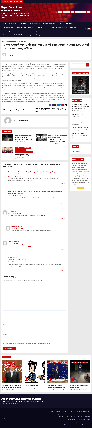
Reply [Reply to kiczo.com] (63, 270)
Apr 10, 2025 (18, 158)
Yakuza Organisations (66, 23)
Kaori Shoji (25, 141)
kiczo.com (11, 257)
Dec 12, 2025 (29, 388)
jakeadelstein (13, 54)
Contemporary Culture (7, 41)
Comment (6, 284)
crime (13, 362)
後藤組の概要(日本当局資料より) (25, 27)
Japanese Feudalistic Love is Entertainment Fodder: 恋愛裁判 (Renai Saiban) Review (80, 107)
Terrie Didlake (12, 242)
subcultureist (25, 158)
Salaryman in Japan (77, 114)
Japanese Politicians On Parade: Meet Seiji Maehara (56, 386)
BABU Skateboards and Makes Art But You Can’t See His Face (56, 141)
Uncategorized (29, 152)
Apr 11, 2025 (51, 143)
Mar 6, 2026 (7, 390)
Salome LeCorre (61, 390)
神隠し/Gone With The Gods (59, 27)
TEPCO (88, 12)
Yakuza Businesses (35, 23)
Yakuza (24, 41)
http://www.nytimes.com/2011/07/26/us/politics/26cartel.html (26, 215)
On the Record (63, 362)
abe (69, 12)
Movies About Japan (8, 366)
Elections (51, 362)
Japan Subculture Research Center (21, 398)
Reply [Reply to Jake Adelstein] (63, 234)
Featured (56, 362)
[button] (85, 29)
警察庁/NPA (73, 27)
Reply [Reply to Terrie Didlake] (63, 249)
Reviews (57, 137)
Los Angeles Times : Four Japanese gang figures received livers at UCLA (53, 31)
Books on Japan (19, 147)
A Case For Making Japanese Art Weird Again (23, 138)
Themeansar (30, 418)
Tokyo (72, 12)
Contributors (12, 23)
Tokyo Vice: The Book (42, 27)
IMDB (29, 246)
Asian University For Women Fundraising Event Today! (23, 156)
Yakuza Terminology (8, 27)
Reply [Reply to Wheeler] (63, 218)
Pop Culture (29, 135)
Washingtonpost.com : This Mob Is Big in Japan (16, 31)
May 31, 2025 (18, 141)
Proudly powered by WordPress (9, 418)
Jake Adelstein (78, 12)
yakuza (64, 12)
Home (4, 23)
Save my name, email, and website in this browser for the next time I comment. (27, 344)
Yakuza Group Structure (49, 23)
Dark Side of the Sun (20, 152)
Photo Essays (63, 135)
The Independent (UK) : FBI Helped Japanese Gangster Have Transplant (23, 35)
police (84, 12)
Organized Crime (17, 41)
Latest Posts (23, 23)
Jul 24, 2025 (52, 390)
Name (5, 315)
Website (5, 334)
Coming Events (27, 147)
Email (5, 324)
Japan (60, 12)
